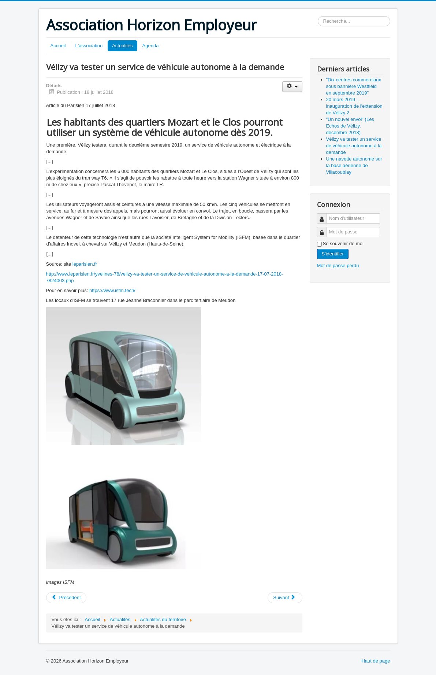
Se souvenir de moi (343, 243)
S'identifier (333, 254)
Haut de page (375, 661)
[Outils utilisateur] (292, 86)
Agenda (150, 45)
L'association (89, 45)
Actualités (122, 45)
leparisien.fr (84, 264)
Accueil (58, 45)
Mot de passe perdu (338, 265)
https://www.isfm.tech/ (112, 290)
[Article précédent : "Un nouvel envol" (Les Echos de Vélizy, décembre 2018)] (66, 597)
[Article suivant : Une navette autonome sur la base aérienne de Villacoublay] (285, 597)
